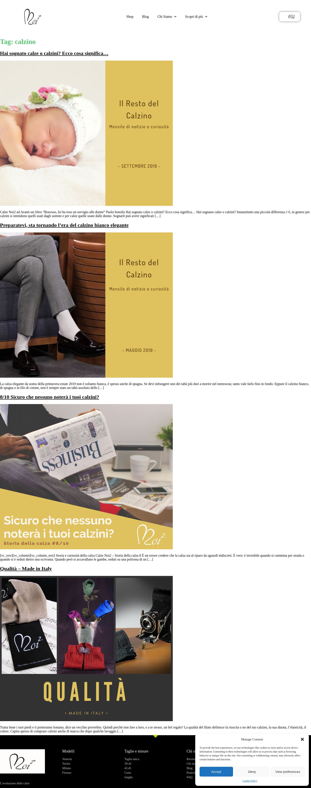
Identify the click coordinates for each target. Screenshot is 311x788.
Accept (216, 771)
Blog (145, 16)
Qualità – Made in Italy (26, 568)
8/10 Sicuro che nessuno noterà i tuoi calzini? (49, 397)
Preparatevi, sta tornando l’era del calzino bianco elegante (64, 225)
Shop (129, 16)
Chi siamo (195, 751)
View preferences (287, 771)
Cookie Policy (250, 780)
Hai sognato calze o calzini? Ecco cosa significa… (54, 53)
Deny (252, 771)
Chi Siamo (166, 16)
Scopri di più (196, 16)
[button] (302, 739)
